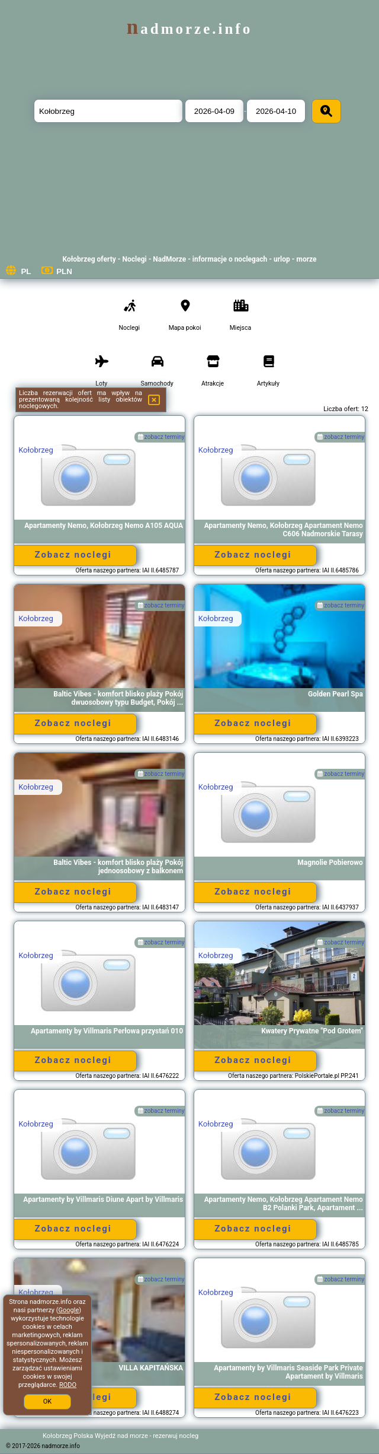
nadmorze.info (189, 29)
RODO (67, 1385)
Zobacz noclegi (72, 554)
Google (69, 1310)
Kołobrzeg (35, 450)
